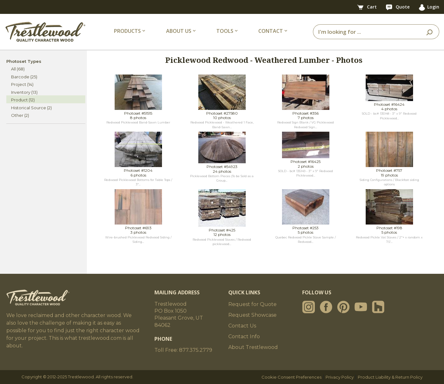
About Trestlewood (253, 347)
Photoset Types (23, 61)
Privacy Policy (340, 377)
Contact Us (242, 326)
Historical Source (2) (31, 107)
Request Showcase (252, 315)
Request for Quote (252, 304)
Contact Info (244, 336)
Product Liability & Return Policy (390, 377)
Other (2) (20, 115)
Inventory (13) (24, 92)
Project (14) (22, 84)
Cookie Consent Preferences (291, 377)
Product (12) (23, 99)
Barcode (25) (24, 76)
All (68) (18, 68)
